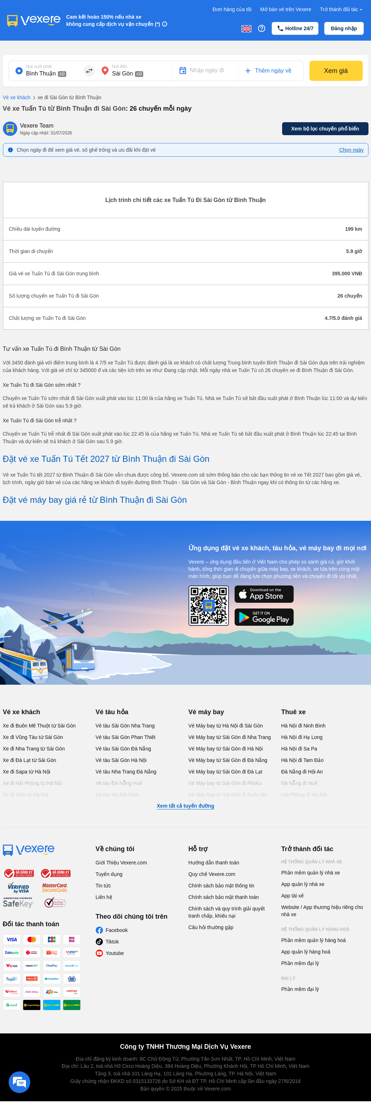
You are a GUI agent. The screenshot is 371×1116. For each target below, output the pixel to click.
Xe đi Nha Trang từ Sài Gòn (34, 749)
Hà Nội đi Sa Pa (299, 749)
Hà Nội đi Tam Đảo (302, 760)
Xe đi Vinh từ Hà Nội (26, 795)
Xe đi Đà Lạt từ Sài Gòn (29, 760)
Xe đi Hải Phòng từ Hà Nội (32, 783)
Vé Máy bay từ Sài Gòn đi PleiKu (225, 783)
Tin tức (103, 885)
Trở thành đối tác (342, 9)
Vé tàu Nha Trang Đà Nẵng (126, 772)
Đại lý (288, 978)
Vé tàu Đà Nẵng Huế (119, 783)
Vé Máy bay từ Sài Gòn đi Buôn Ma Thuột (228, 798)
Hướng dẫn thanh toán (214, 862)
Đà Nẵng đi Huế (299, 783)
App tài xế (292, 896)
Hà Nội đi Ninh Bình (303, 726)
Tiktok (112, 942)
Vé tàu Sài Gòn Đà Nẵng (123, 749)
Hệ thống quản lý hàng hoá (315, 929)
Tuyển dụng (109, 874)
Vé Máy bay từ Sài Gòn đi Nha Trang (230, 737)
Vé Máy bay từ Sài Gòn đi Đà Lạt (225, 772)
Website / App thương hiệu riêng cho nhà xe (322, 910)
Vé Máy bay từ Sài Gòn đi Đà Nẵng (228, 760)
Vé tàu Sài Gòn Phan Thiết (126, 737)
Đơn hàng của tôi (232, 9)
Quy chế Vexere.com (212, 874)
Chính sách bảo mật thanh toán (224, 897)
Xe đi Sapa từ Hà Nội (26, 772)
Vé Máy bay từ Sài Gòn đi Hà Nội (226, 749)
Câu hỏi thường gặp (211, 927)
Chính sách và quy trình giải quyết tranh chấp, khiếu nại (227, 912)
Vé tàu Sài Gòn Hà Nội (121, 760)
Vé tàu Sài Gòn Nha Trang (125, 726)
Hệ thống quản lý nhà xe (312, 861)
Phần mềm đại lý (300, 963)
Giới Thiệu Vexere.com (121, 862)
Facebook (117, 930)
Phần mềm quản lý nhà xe (310, 873)
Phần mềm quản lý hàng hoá (313, 940)
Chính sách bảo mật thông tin (221, 885)
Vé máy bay (206, 712)
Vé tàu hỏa (112, 712)
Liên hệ (104, 897)
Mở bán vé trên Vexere (285, 9)
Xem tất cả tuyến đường (185, 806)
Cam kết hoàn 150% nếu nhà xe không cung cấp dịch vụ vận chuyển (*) (113, 20)
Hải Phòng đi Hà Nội (304, 795)
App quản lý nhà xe (303, 884)
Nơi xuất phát (39, 66)
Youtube (115, 953)
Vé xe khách (17, 97)
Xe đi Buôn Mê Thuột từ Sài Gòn (39, 726)
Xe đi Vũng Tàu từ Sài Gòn (33, 737)
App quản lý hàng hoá (305, 952)
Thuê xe (293, 712)
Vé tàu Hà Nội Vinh (117, 795)
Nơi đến (119, 66)
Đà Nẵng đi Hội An (302, 772)
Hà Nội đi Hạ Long (302, 737)
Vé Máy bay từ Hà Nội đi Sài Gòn (226, 726)
